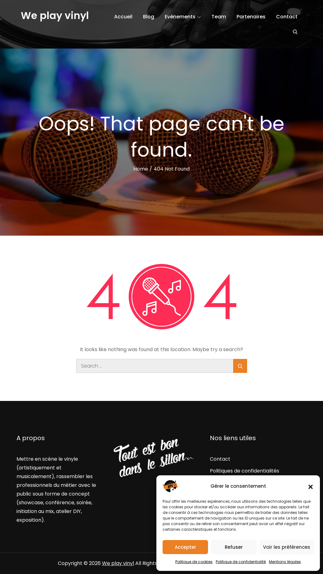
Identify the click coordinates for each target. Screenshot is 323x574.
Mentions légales (285, 561)
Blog (148, 16)
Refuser (234, 547)
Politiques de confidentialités (244, 470)
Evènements (183, 16)
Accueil (123, 16)
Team (218, 16)
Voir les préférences (286, 547)
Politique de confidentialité (241, 561)
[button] (310, 486)
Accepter (185, 547)
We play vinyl (55, 15)
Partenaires (251, 16)
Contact (287, 16)
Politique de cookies (194, 561)
